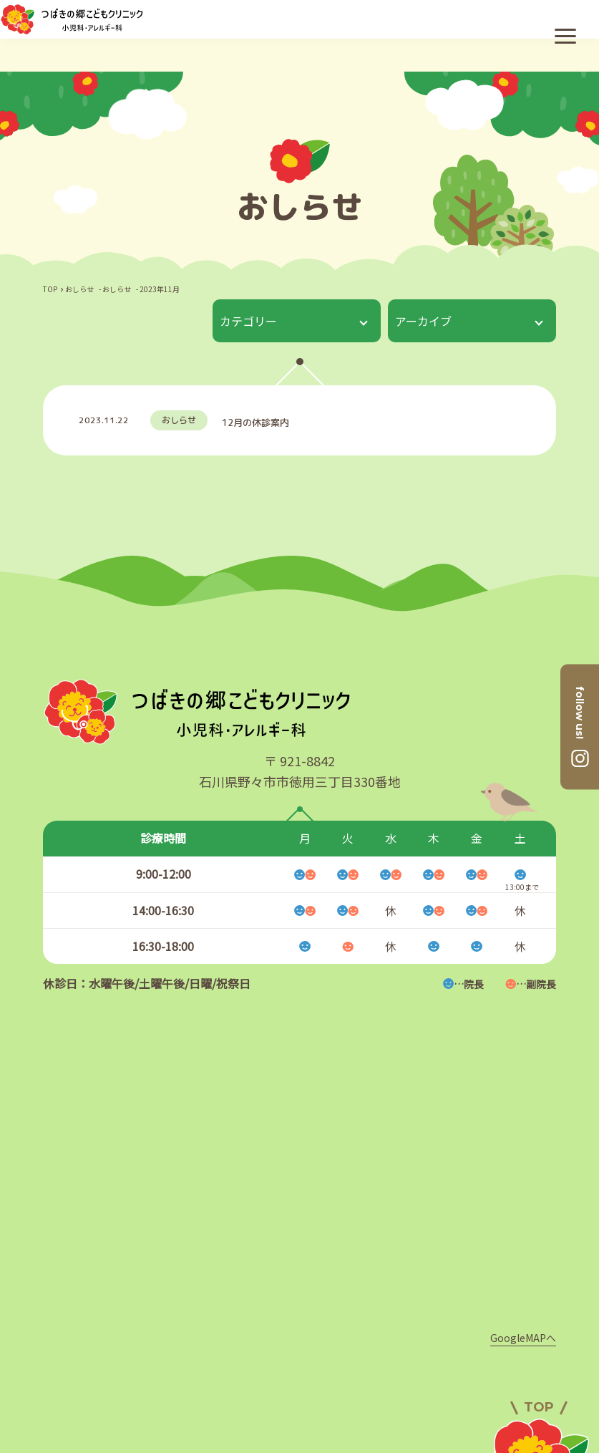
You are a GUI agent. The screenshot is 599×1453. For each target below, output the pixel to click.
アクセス (354, 1356)
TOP (50, 289)
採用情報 (429, 1356)
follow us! (579, 712)
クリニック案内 (263, 1356)
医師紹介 (171, 1356)
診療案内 (214, 1403)
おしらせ (386, 1403)
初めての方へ (300, 1403)
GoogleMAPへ (523, 1209)
